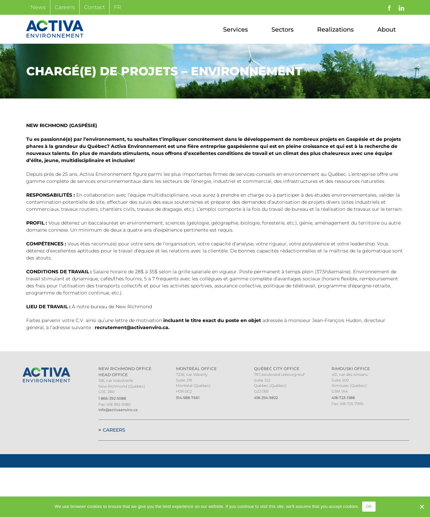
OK (369, 506)
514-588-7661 (188, 397)
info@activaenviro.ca (118, 409)
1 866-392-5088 (112, 398)
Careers (114, 430)
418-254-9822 (266, 397)
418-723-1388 (343, 397)
